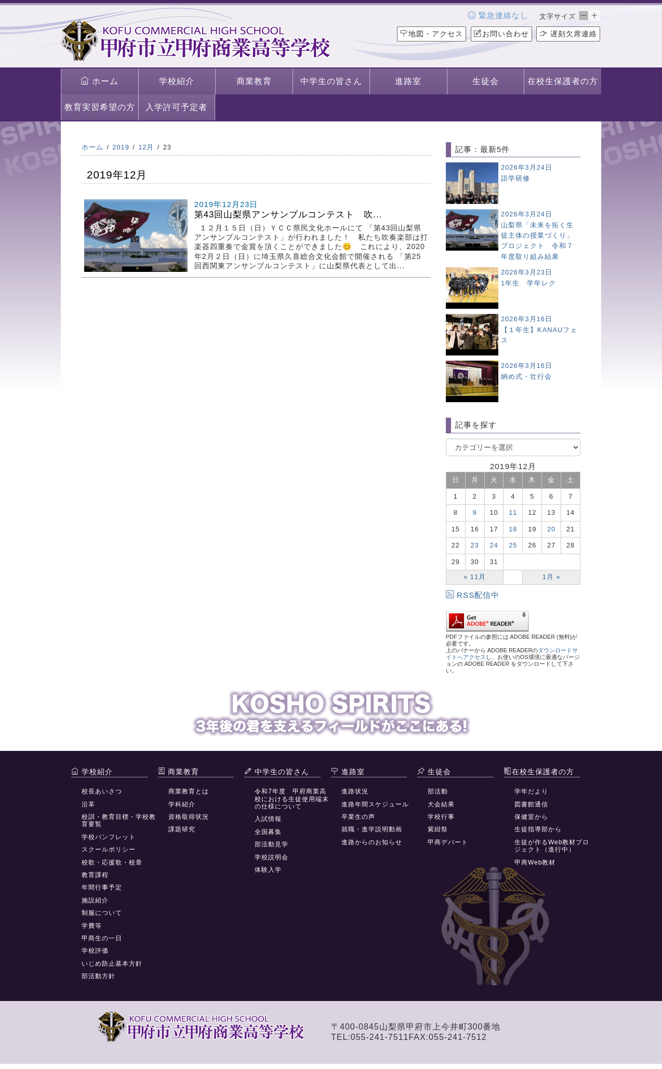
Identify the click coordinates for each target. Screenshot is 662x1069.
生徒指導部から (538, 829)
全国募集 (268, 831)
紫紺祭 (438, 829)
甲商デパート (448, 842)
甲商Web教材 (534, 862)
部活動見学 (271, 844)
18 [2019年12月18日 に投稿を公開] (513, 529)
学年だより (531, 791)
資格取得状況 (188, 816)
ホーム (99, 81)
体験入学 (268, 869)
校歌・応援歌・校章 (112, 862)
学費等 (92, 925)
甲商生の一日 (102, 938)
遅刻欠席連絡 (568, 34)
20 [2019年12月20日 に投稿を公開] (551, 529)
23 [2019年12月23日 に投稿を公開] (475, 545)
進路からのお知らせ (371, 842)
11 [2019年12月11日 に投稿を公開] (513, 512)
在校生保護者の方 (562, 81)
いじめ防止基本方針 (112, 963)
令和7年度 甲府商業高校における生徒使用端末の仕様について (292, 799)
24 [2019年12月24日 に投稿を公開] (493, 545)
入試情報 (268, 819)
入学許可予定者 (176, 107)
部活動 (438, 791)
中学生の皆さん (331, 81)
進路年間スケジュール (375, 804)
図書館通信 (531, 804)
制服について (102, 912)
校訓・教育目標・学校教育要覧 (119, 820)
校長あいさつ (102, 791)
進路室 (408, 81)
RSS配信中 (473, 595)
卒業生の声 (358, 816)
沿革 (88, 804)
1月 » (551, 577)
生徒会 (485, 81)
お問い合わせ (501, 34)
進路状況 (354, 791)
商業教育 (254, 81)
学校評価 (95, 950)
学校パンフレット (109, 837)
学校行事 (441, 816)
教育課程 (95, 875)
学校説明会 (271, 857)
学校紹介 (176, 81)
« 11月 (475, 577)
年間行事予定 (102, 887)
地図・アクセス (431, 34)
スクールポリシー (109, 849)
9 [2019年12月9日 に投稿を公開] (475, 512)
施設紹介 (95, 900)
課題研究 (181, 829)
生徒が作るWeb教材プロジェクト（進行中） (551, 846)
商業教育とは (188, 791)
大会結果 (441, 804)
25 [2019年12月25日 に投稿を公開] (513, 545)
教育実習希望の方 (99, 107)
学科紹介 (181, 804)
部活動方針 (98, 976)
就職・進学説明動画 (371, 829)
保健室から (531, 816)
